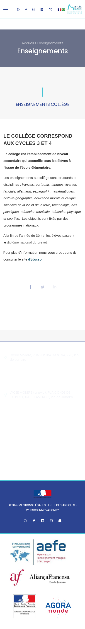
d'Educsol (35, 259)
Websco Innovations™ (42, 510)
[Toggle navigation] (5, 9)
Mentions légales (32, 505)
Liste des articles (62, 505)
